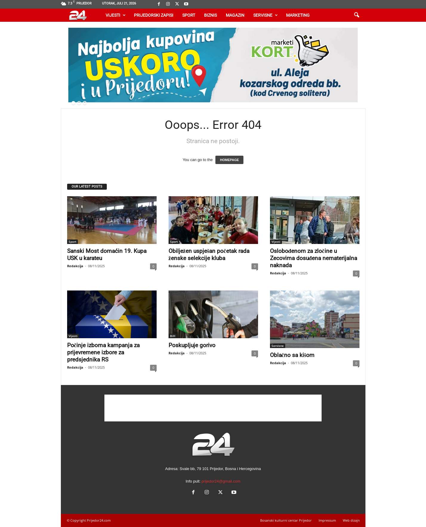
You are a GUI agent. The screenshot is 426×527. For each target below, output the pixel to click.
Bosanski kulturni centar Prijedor (286, 520)
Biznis (210, 15)
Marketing (298, 15)
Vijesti (116, 15)
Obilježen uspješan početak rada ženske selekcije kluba (209, 255)
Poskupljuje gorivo (192, 345)
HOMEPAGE (229, 160)
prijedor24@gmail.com (221, 481)
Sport (188, 15)
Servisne (265, 15)
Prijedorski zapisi (153, 15)
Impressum (327, 520)
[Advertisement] (213, 408)
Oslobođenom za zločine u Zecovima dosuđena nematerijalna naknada (313, 258)
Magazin (235, 15)
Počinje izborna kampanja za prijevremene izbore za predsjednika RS (103, 352)
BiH (172, 336)
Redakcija (75, 266)
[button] (356, 15)
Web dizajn (351, 520)
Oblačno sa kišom (292, 355)
